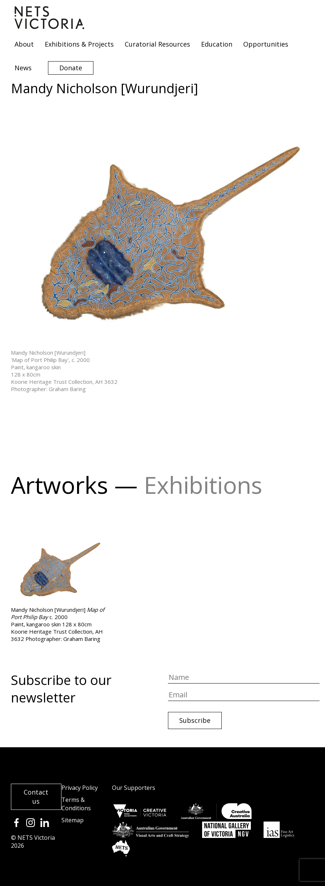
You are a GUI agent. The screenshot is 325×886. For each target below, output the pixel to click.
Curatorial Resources (157, 44)
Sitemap (72, 820)
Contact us (36, 797)
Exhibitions (203, 485)
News (23, 67)
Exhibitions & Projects (79, 44)
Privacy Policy (79, 788)
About (24, 44)
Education (216, 44)
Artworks (59, 485)
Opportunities (265, 44)
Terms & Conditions (76, 804)
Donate (70, 67)
